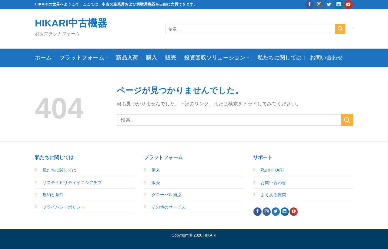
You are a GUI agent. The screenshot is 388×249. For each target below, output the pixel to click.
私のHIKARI (272, 170)
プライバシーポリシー (63, 207)
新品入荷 (127, 58)
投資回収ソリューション (216, 58)
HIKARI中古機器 (71, 23)
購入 (151, 58)
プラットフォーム (83, 58)
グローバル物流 (166, 194)
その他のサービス (169, 207)
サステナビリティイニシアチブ (72, 182)
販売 (170, 58)
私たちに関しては (279, 58)
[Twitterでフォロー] (329, 4)
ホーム (43, 58)
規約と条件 (53, 194)
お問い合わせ (326, 58)
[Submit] (340, 29)
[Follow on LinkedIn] (338, 4)
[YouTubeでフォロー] (348, 4)
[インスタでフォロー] (319, 4)
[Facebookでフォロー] (309, 4)
